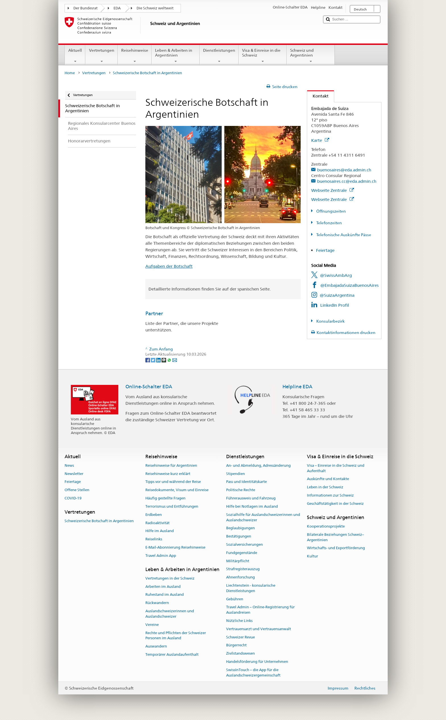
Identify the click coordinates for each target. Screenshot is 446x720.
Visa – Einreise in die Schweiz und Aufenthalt (335, 468)
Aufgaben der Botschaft (169, 266)
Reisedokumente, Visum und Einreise (176, 490)
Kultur (312, 556)
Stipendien (235, 474)
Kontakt (318, 96)
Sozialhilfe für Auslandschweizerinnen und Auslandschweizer (263, 517)
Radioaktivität (157, 523)
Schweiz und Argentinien (310, 55)
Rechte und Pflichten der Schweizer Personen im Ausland (175, 635)
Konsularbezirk (330, 321)
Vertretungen (101, 55)
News (69, 465)
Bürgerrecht (236, 645)
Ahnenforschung (240, 577)
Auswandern (156, 646)
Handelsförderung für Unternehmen (257, 661)
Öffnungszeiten (330, 211)
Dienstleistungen (219, 55)
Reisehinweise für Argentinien (171, 465)
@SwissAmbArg (336, 275)
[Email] (174, 360)
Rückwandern (157, 603)
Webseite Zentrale (332, 190)
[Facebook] (148, 360)
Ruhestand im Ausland (164, 595)
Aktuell (75, 55)
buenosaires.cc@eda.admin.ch (346, 181)
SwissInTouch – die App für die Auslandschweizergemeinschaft (253, 672)
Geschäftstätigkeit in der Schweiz (335, 503)
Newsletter (74, 474)
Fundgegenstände (241, 553)
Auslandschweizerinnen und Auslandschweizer (169, 614)
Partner (154, 313)
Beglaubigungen (240, 528)
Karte (320, 140)
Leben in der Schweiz (325, 487)
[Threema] (164, 360)
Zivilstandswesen (240, 653)
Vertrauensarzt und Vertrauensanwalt (258, 629)
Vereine (152, 625)
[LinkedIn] (159, 360)
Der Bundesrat (85, 8)
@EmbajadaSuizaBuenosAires (349, 285)
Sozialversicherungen (244, 544)
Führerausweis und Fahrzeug (251, 498)
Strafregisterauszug (243, 569)
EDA (117, 8)
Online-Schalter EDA (148, 386)
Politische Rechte (240, 490)
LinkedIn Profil (334, 305)
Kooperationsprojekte (326, 526)
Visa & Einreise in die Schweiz (262, 55)
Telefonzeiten (328, 223)
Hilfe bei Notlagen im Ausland (252, 506)
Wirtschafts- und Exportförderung (336, 548)
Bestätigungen (238, 536)
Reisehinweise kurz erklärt (167, 474)
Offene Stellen (77, 490)
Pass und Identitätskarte (246, 482)
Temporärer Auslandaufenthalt (172, 654)
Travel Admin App (160, 555)
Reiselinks (153, 539)
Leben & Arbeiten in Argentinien (175, 55)
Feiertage (325, 250)
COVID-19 (73, 498)
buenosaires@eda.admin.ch (344, 170)
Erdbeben (153, 514)
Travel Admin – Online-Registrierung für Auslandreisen (260, 610)
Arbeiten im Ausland (163, 586)
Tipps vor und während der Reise (173, 482)
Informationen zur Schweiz (330, 495)
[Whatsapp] (169, 360)
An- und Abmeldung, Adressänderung (258, 465)
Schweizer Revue (240, 637)
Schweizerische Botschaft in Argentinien (99, 521)
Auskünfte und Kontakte (328, 479)
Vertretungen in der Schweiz (170, 578)
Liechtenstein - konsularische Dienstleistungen (250, 588)
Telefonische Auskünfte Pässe (343, 235)
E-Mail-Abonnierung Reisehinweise (175, 547)
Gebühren (234, 599)
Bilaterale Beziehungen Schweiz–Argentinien (335, 537)
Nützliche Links (239, 621)
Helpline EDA (297, 386)
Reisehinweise (134, 55)
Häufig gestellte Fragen (165, 498)
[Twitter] (153, 360)
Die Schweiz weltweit (155, 8)
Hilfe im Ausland (159, 531)
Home (70, 73)
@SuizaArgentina (337, 295)
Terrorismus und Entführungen (171, 506)
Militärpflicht (237, 561)
